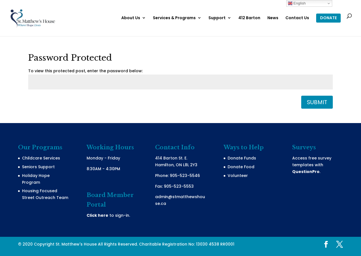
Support (217, 18)
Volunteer (238, 175)
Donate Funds (242, 158)
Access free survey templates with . (311, 164)
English (297, 3)
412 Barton (249, 18)
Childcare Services (41, 158)
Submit (317, 102)
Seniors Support (38, 167)
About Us (130, 18)
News (272, 18)
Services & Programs (174, 18)
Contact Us (297, 18)
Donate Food (241, 167)
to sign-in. (108, 215)
